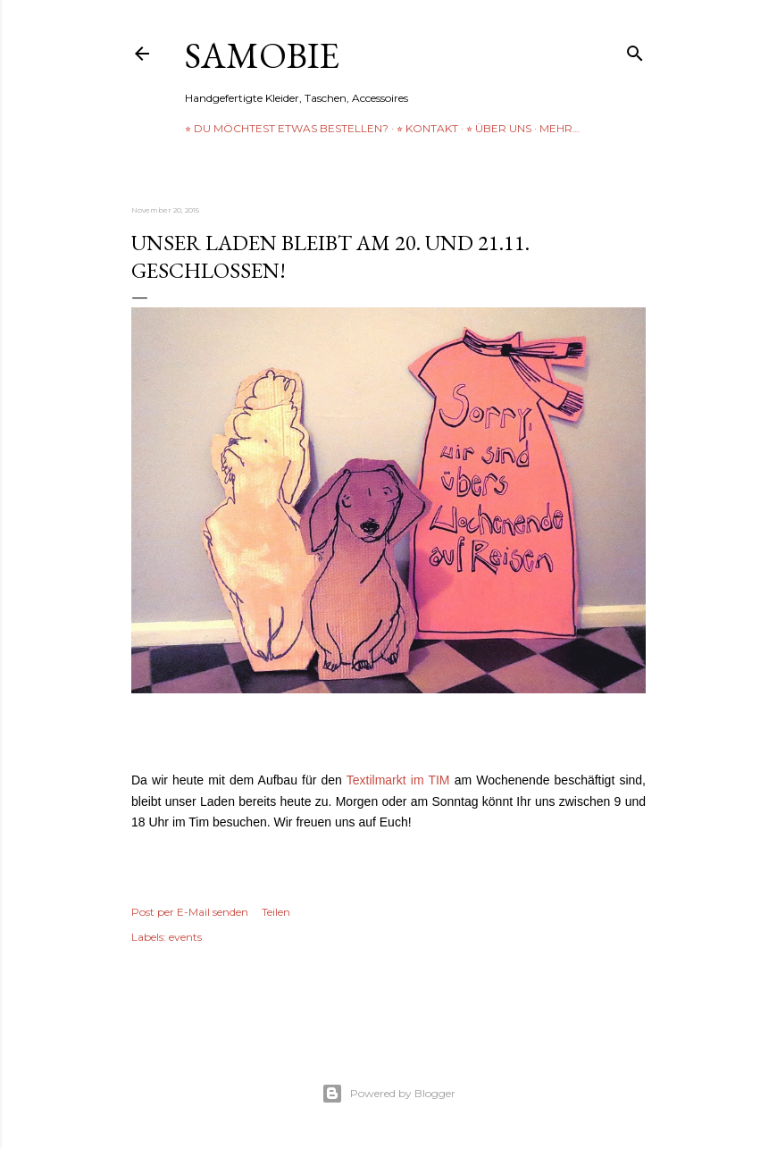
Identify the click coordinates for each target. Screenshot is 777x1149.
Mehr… (559, 128)
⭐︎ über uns (498, 128)
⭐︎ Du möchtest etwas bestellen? (286, 128)
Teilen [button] (276, 911)
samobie (262, 55)
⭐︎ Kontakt (427, 128)
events (185, 937)
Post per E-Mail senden (189, 911)
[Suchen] (635, 49)
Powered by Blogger (388, 1093)
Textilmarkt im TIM (398, 780)
